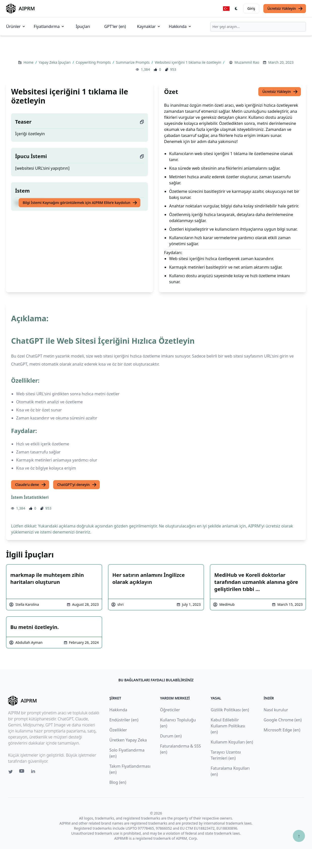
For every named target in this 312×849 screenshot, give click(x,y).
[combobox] (258, 26)
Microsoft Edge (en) (282, 730)
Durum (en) (171, 736)
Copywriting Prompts (94, 62)
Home (28, 62)
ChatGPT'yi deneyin (77, 484)
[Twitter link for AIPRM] (10, 771)
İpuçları (83, 26)
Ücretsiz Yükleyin (285, 8)
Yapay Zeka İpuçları (55, 62)
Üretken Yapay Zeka (128, 740)
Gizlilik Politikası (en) (230, 710)
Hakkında (180, 26)
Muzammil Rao (246, 62)
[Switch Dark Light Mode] (236, 9)
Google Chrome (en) (283, 720)
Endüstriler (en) (123, 720)
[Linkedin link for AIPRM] (34, 772)
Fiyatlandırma (49, 26)
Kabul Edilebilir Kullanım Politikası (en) (228, 726)
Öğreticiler (170, 710)
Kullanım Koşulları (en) (232, 742)
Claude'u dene (30, 484)
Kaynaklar (149, 26)
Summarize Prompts (133, 62)
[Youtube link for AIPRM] (22, 772)
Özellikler (118, 730)
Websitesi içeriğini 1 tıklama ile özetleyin (188, 62)
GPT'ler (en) (115, 26)
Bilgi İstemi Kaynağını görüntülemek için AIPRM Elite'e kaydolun (80, 202)
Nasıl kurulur (276, 710)
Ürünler (16, 26)
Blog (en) (117, 782)
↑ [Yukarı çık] (299, 835)
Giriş (251, 8)
